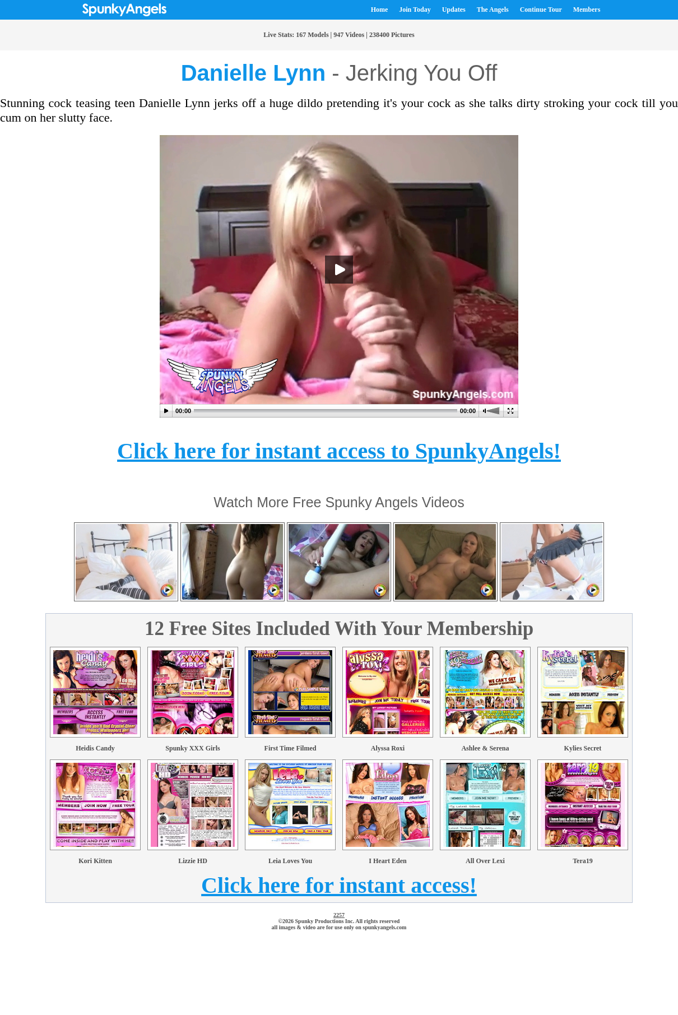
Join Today (414, 9)
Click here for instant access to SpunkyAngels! (339, 451)
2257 (339, 915)
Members (587, 9)
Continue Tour (541, 9)
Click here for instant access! (339, 885)
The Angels (493, 9)
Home (379, 9)
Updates (454, 9)
